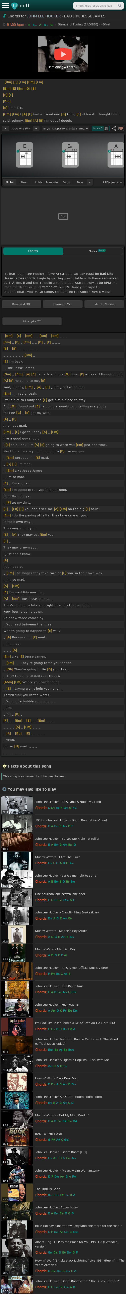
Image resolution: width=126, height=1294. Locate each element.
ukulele (38, 182)
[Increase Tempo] (36, 128)
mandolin (52, 182)
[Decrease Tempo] (5, 128)
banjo (66, 182)
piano (23, 182)
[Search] (119, 6)
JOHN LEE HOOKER (44, 16)
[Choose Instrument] (90, 182)
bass (80, 182)
